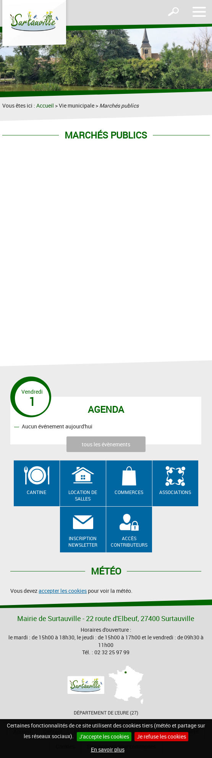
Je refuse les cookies (161, 736)
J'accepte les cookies (104, 736)
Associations (175, 492)
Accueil (45, 105)
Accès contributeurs (129, 541)
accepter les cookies (63, 590)
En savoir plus (108, 749)
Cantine (36, 492)
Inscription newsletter (82, 541)
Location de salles (82, 495)
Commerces (129, 492)
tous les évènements (106, 444)
